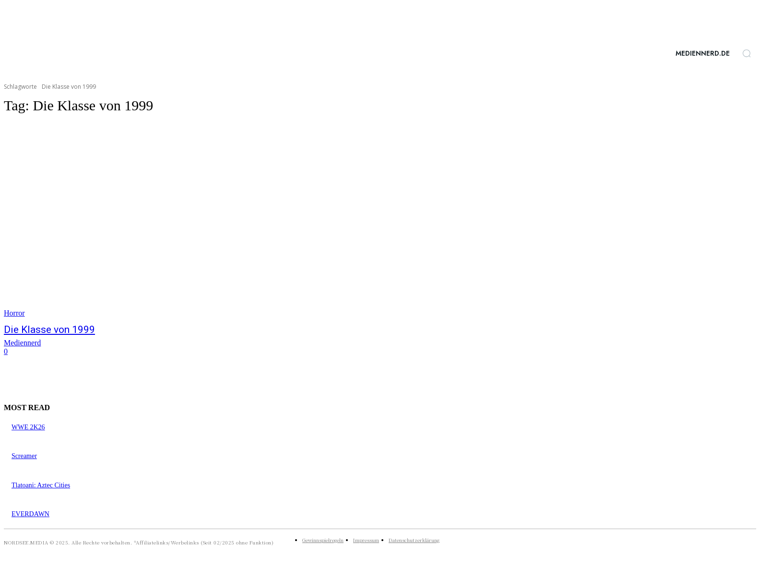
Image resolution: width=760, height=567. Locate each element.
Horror (14, 313)
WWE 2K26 (28, 427)
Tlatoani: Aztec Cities (41, 485)
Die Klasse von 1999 (49, 329)
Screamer (24, 456)
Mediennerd (22, 343)
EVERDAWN (30, 514)
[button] (746, 53)
